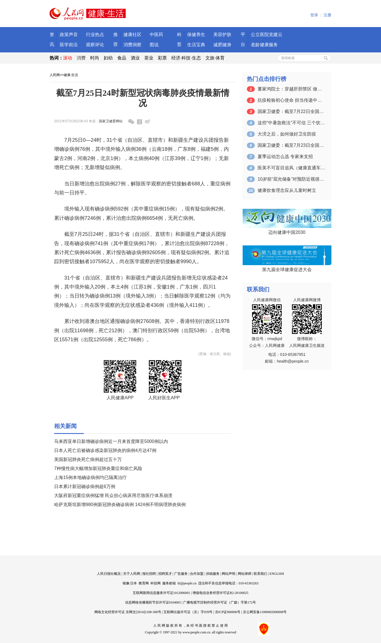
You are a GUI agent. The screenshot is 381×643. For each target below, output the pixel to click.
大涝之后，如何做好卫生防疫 (287, 134)
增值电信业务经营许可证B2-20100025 (220, 593)
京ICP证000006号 (228, 612)
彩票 (162, 58)
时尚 (94, 58)
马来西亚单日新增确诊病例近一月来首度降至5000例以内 (111, 441)
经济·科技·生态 (186, 58)
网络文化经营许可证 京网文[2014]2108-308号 (127, 612)
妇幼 (108, 58)
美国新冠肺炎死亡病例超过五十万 (88, 459)
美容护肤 (222, 34)
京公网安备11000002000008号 (265, 612)
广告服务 (181, 574)
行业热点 (95, 34)
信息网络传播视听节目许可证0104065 (153, 602)
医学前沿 (69, 44)
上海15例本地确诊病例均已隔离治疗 (90, 477)
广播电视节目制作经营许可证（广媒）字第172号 (219, 602)
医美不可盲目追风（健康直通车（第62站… (291, 167)
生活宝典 (196, 44)
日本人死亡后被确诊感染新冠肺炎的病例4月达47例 (105, 450)
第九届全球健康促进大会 (287, 269)
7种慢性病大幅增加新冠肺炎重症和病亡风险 (98, 468)
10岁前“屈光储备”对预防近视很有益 (291, 179)
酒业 (135, 58)
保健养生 (196, 34)
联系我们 (260, 574)
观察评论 (95, 44)
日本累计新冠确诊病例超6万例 (84, 486)
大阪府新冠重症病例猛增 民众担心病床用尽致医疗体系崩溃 (113, 495)
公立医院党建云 (266, 34)
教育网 (144, 583)
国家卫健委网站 (111, 121)
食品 (121, 58)
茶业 (148, 58)
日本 (133, 583)
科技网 (155, 583)
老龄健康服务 (264, 44)
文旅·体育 (215, 58)
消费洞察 (132, 44)
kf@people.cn (187, 583)
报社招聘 (149, 574)
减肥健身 (222, 44)
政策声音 (69, 34)
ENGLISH (276, 574)
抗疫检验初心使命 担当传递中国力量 (291, 100)
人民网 (55, 75)
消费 (81, 58)
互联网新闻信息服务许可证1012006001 (161, 593)
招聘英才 (165, 574)
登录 (314, 15)
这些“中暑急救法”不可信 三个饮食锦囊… (291, 122)
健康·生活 (71, 75)
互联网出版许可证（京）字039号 (187, 612)
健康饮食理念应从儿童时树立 (287, 190)
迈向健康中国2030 (286, 232)
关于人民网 (131, 574)
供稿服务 (213, 574)
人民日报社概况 (109, 574)
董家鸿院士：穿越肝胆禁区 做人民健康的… (291, 89)
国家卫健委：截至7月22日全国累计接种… (291, 111)
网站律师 (244, 574)
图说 (154, 44)
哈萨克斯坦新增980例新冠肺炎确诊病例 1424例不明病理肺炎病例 (120, 504)
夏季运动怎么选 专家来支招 (285, 156)
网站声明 (228, 574)
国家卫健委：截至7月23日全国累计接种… (291, 145)
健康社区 (132, 34)
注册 (327, 15)
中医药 (156, 34)
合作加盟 (196, 574)
